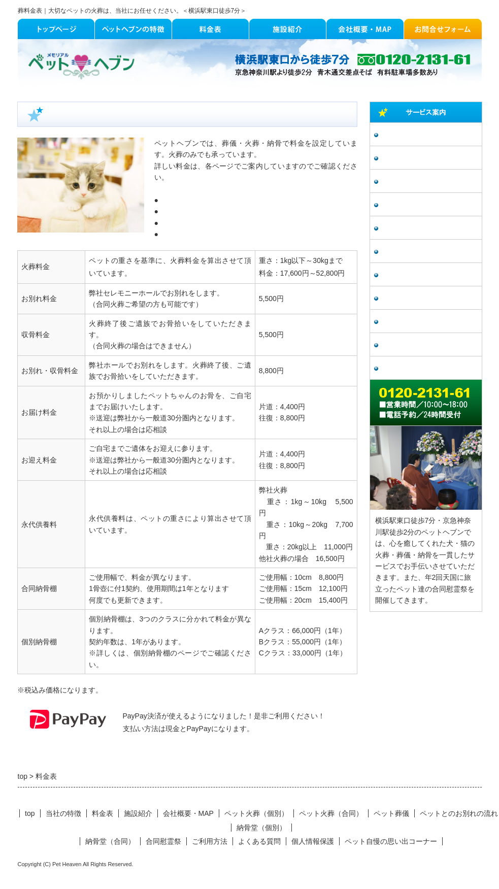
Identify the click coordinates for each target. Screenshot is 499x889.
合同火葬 (172, 211)
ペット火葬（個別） (415, 135)
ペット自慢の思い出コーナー (429, 345)
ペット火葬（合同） (415, 158)
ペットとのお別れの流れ (422, 205)
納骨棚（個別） (183, 223)
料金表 (102, 813)
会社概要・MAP (188, 813)
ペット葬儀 (400, 181)
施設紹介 (138, 813)
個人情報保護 (404, 368)
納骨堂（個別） (408, 228)
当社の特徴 (63, 813)
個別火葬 (172, 200)
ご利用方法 (400, 298)
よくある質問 (404, 321)
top (30, 813)
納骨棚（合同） (183, 234)
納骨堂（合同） (408, 251)
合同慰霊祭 (400, 275)
